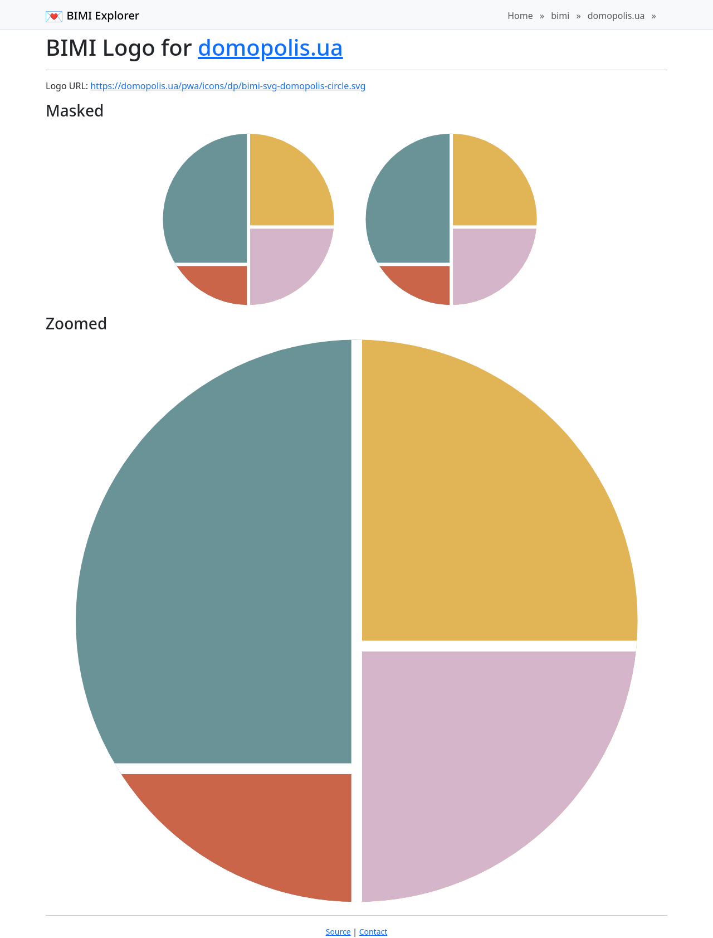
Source (338, 931)
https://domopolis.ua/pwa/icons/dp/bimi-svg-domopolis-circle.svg (227, 86)
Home (520, 15)
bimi (560, 15)
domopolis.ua (616, 15)
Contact (373, 931)
